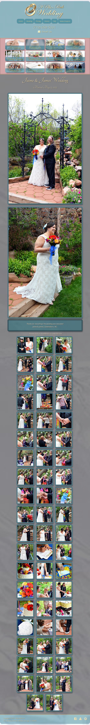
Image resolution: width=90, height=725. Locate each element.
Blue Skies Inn (20, 718)
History (46, 21)
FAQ (54, 21)
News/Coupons (65, 21)
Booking (29, 21)
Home (21, 21)
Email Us (45, 31)
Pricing (38, 21)
